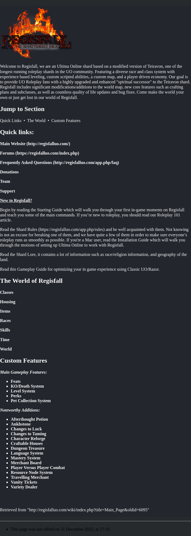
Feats (15, 381)
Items (5, 311)
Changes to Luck (26, 429)
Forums (7, 153)
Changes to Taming (28, 433)
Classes (6, 292)
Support (7, 191)
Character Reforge (28, 438)
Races (5, 320)
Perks (16, 396)
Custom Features (66, 120)
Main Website (12, 143)
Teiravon (155, 66)
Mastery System (25, 458)
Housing (7, 301)
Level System (23, 391)
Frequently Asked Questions (26, 162)
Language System (27, 453)
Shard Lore (26, 254)
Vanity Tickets (24, 482)
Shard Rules (26, 229)
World (6, 349)
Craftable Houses (27, 443)
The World (36, 120)
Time (4, 339)
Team (5, 181)
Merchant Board (26, 462)
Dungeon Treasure (28, 448)
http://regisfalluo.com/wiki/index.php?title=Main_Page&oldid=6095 (88, 510)
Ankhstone (21, 424)
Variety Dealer (24, 487)
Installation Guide (133, 240)
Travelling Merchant (30, 477)
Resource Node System (32, 472)
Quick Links (11, 120)
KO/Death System (27, 386)
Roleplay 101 (168, 215)
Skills (5, 330)
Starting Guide (49, 210)
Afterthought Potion (29, 419)
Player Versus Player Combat (38, 467)
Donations (9, 172)
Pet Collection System (31, 400)
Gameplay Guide (32, 269)
